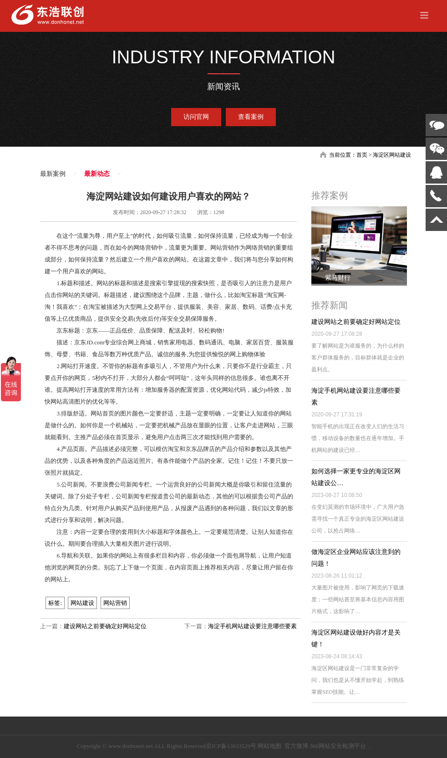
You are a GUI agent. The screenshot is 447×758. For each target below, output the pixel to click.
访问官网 (196, 116)
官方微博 (296, 746)
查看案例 (251, 116)
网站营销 (115, 602)
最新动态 (97, 173)
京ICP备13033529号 (231, 746)
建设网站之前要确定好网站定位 (105, 626)
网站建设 (82, 602)
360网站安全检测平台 (338, 746)
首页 (361, 155)
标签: (55, 602)
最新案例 (53, 173)
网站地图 (269, 746)
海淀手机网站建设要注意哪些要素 (252, 626)
